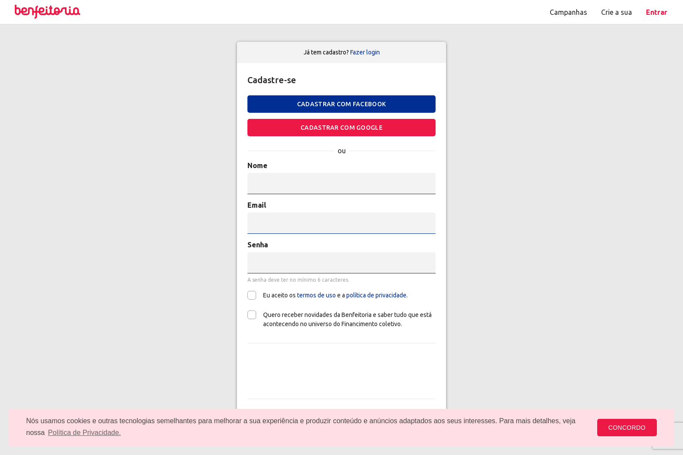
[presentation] (341, 371)
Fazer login (365, 52)
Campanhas (568, 12)
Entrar (656, 12)
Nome (257, 165)
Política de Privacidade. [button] (84, 432)
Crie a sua (616, 12)
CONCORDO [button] (627, 427)
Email (256, 205)
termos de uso (316, 295)
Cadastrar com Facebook (341, 104)
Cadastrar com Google (341, 127)
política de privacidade (376, 295)
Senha (257, 245)
